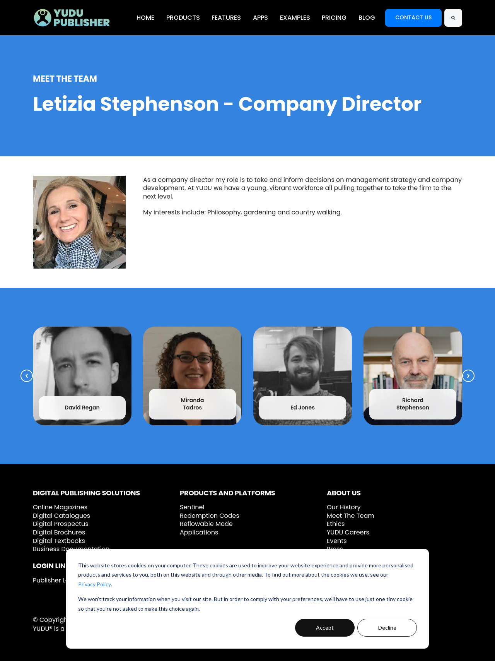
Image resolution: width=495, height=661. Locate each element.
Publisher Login (56, 580)
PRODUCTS (183, 17)
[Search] (453, 18)
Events (337, 540)
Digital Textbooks (59, 540)
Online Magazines (60, 507)
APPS (260, 17)
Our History (343, 507)
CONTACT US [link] (413, 17)
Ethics (336, 523)
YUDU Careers (348, 532)
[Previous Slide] (26, 376)
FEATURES (226, 17)
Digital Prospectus (61, 523)
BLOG (366, 17)
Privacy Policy (94, 584)
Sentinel (192, 507)
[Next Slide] (468, 376)
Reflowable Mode (206, 523)
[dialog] (247, 599)
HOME (145, 17)
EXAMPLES (295, 17)
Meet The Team (350, 515)
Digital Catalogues (61, 515)
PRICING (334, 17)
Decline (387, 627)
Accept (325, 627)
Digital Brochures (59, 532)
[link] (71, 17)
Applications (199, 532)
